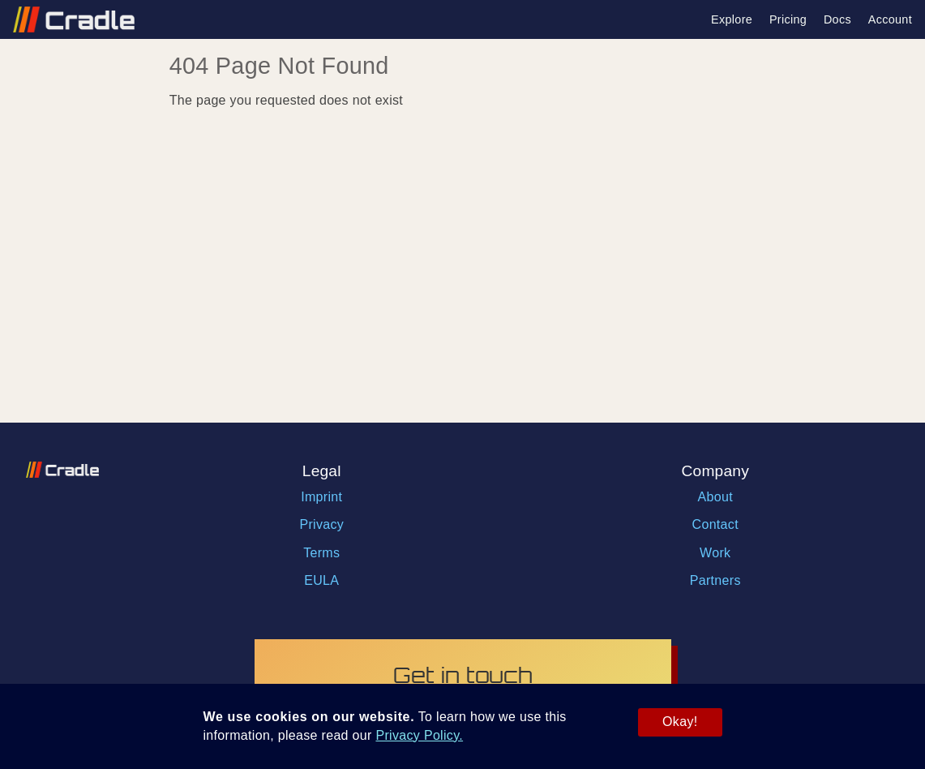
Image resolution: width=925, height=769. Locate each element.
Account (890, 19)
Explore (731, 19)
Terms (321, 553)
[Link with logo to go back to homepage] (67, 19)
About (715, 497)
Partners (715, 580)
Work (715, 553)
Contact (715, 524)
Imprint (321, 497)
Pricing (788, 19)
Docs (837, 19)
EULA (321, 580)
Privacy (321, 524)
